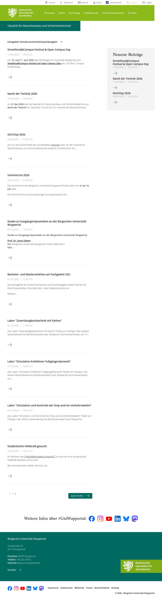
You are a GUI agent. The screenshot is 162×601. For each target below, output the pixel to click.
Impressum (53, 587)
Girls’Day (55, 144)
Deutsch (134, 2)
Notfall (98, 2)
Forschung (74, 12)
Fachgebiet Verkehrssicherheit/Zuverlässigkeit (32, 41)
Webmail (84, 2)
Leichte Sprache (116, 2)
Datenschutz (66, 587)
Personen (50, 12)
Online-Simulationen (113, 12)
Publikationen (91, 12)
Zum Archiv (77, 495)
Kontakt (12, 569)
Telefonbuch (68, 2)
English (149, 2)
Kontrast (52, 2)
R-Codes (132, 12)
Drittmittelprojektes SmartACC (39, 456)
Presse (89, 587)
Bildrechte (79, 587)
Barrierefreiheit (102, 587)
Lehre (61, 12)
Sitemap (115, 587)
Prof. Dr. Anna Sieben (19, 240)
